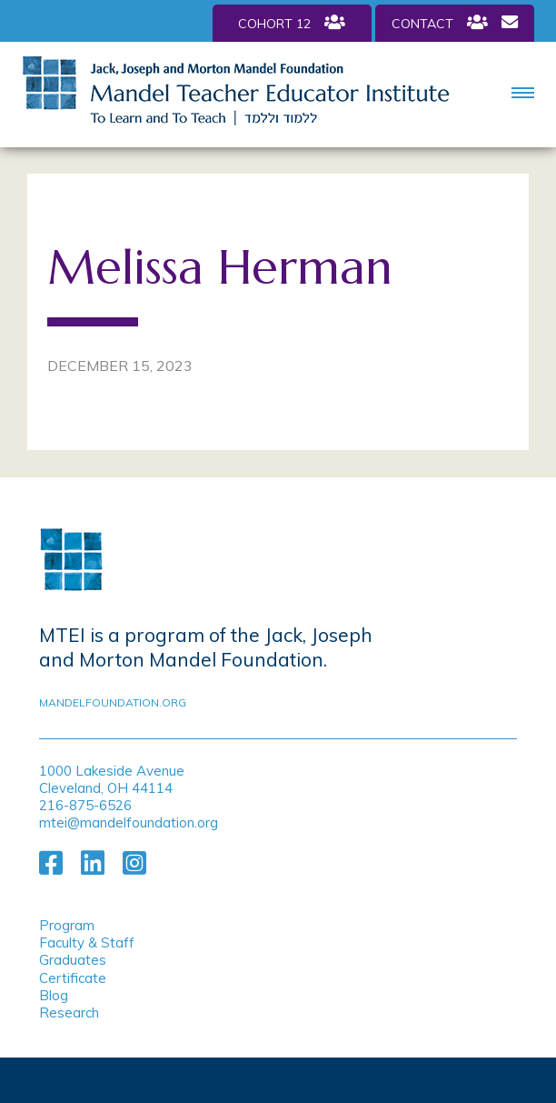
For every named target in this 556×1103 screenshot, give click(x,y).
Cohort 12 (291, 23)
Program (66, 925)
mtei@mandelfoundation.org (128, 822)
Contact (455, 23)
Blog (53, 995)
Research (69, 1012)
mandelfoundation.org (112, 702)
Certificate (72, 978)
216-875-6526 (85, 805)
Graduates (72, 959)
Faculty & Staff (86, 942)
